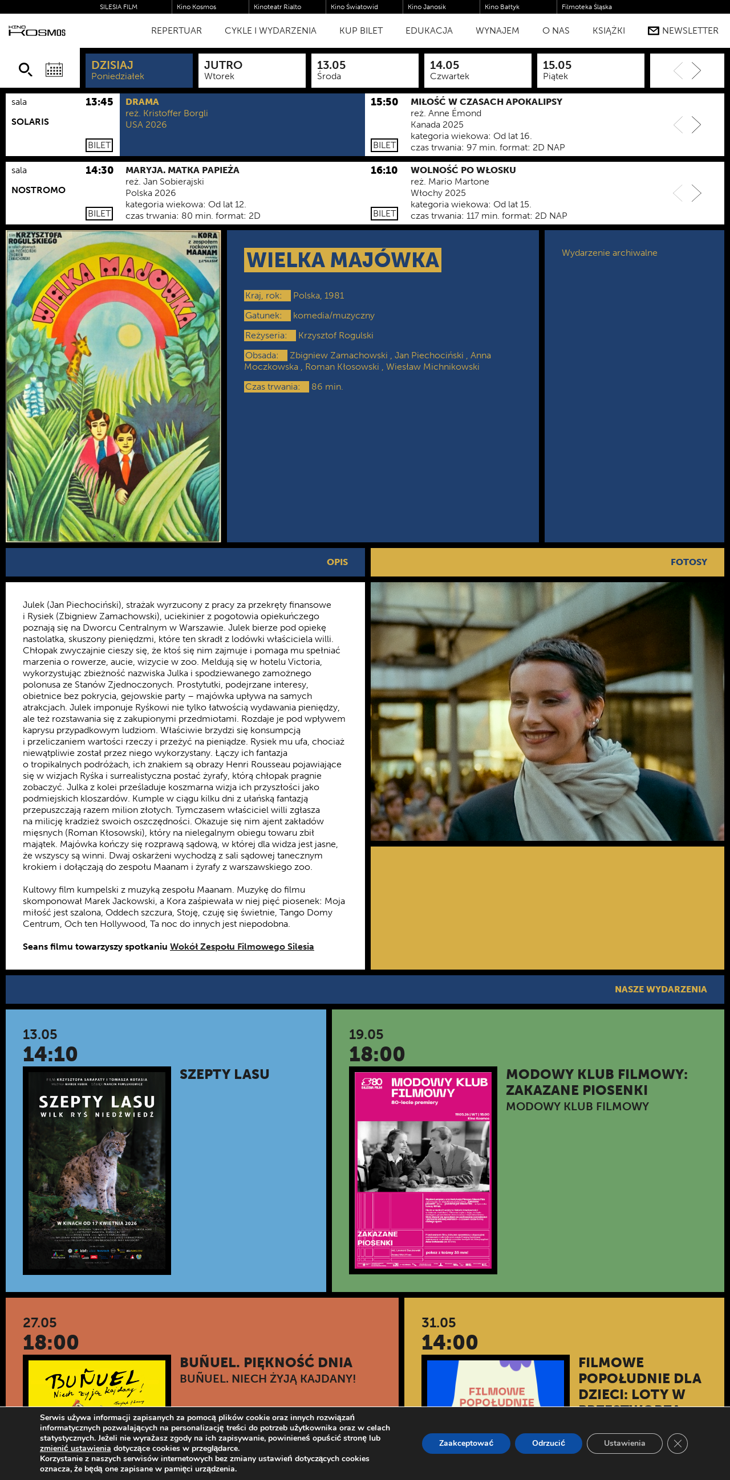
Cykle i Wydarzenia (271, 30)
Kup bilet (361, 30)
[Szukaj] (26, 69)
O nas (556, 30)
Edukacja (429, 30)
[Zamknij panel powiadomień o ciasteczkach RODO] (677, 1443)
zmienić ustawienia (75, 1449)
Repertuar (176, 30)
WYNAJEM (498, 30)
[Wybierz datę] (54, 69)
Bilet (99, 145)
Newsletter (683, 30)
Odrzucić (548, 1443)
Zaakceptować (466, 1443)
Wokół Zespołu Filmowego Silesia (242, 946)
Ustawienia (625, 1443)
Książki (609, 30)
